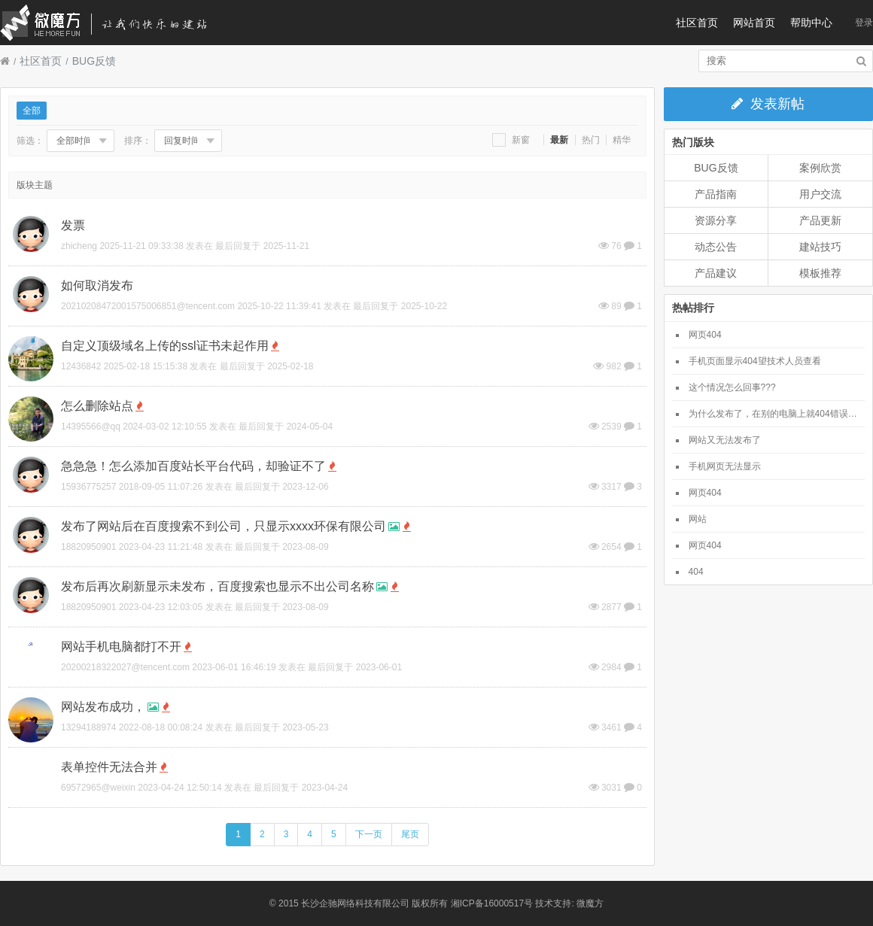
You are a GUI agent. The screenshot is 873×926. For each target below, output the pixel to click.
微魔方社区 (116, 22)
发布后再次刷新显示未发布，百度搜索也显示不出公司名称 (217, 586)
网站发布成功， (103, 706)
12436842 (81, 366)
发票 (73, 225)
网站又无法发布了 (725, 440)
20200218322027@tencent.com (125, 667)
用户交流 (820, 194)
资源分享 (716, 220)
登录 (864, 22)
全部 (32, 110)
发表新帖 (768, 103)
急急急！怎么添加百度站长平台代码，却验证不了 (193, 466)
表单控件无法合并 (109, 767)
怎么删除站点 (97, 405)
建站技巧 (820, 247)
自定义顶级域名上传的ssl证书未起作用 (165, 345)
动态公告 (716, 247)
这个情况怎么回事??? (732, 387)
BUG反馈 (94, 61)
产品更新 (820, 220)
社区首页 (697, 23)
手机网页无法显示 (725, 466)
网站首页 (754, 23)
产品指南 (716, 194)
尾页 (410, 834)
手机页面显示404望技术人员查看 (755, 361)
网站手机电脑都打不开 (121, 646)
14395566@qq (90, 426)
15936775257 (88, 486)
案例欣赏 (820, 168)
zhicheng (79, 246)
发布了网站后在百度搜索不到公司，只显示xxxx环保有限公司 (223, 526)
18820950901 (88, 547)
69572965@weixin (98, 787)
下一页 (368, 834)
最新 (559, 140)
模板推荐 (820, 273)
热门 (591, 140)
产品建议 (716, 273)
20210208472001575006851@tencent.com (148, 306)
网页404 (705, 334)
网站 (698, 519)
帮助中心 (811, 23)
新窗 (511, 140)
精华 (622, 140)
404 (696, 571)
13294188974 (88, 727)
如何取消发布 (97, 285)
